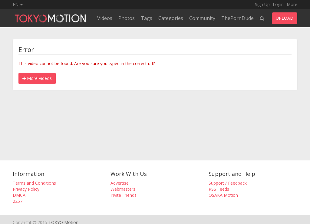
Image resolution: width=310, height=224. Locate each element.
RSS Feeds (219, 189)
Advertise (119, 183)
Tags (146, 18)
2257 (17, 201)
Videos (104, 18)
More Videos (37, 78)
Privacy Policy (26, 189)
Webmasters (122, 189)
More (292, 4)
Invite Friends (123, 195)
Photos (126, 18)
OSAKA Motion (223, 195)
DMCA (19, 195)
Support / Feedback (228, 183)
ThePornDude (237, 18)
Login (278, 4)
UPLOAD (284, 18)
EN (18, 4)
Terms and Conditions (34, 183)
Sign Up (262, 4)
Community (202, 18)
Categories (170, 18)
